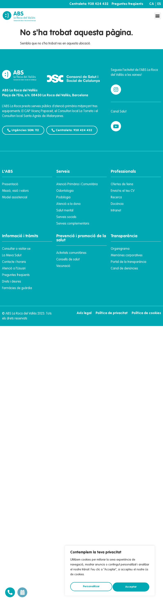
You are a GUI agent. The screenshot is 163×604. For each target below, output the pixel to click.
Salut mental (64, 210)
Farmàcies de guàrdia (17, 288)
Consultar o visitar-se (16, 249)
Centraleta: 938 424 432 (89, 4)
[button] (157, 15)
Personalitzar (91, 587)
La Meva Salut (11, 255)
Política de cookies (146, 313)
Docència (117, 204)
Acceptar (131, 587)
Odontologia (65, 191)
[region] (110, 572)
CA (151, 4)
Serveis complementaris (72, 223)
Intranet (116, 210)
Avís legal (84, 313)
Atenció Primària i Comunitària (77, 184)
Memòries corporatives (127, 255)
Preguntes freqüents (127, 4)
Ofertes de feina (122, 184)
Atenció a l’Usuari (14, 268)
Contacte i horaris (14, 262)
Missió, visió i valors (15, 191)
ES (159, 4)
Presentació (10, 184)
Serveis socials (66, 217)
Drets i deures (11, 281)
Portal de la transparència (128, 262)
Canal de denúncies (124, 268)
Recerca (116, 197)
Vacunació (63, 266)
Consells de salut (67, 259)
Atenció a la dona (68, 204)
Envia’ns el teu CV (123, 191)
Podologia (63, 197)
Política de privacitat (112, 313)
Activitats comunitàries (71, 253)
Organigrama (120, 249)
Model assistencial (14, 197)
